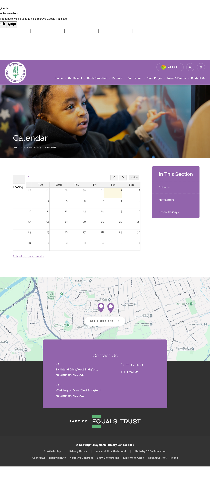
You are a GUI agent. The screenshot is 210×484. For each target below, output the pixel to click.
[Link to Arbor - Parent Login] (170, 67)
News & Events (176, 78)
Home (59, 78)
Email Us (129, 372)
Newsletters (166, 199)
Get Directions (107, 322)
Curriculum (134, 78)
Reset (174, 457)
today (134, 177)
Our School (75, 78)
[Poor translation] (12, 24)
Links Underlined (133, 457)
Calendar (164, 187)
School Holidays (169, 212)
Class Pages (154, 78)
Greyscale (38, 457)
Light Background (108, 457)
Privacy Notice (78, 451)
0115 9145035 (132, 364)
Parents (117, 78)
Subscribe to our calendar (28, 256)
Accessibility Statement (111, 451)
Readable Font (157, 457)
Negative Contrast (81, 457)
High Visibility (57, 457)
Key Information (97, 78)
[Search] (190, 67)
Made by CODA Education (151, 451)
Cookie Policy (52, 451)
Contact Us (198, 78)
